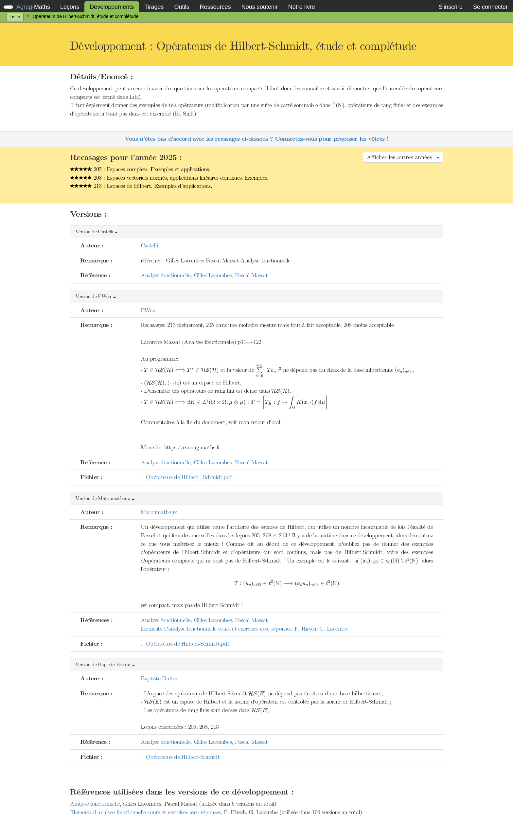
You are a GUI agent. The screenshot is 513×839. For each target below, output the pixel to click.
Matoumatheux (159, 512)
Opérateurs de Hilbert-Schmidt (180, 756)
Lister (15, 16)
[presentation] (334, 104)
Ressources (215, 7)
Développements (112, 7)
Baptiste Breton (160, 678)
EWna (148, 310)
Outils (181, 7)
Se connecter (490, 7)
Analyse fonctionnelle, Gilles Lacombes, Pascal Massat (204, 275)
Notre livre (301, 7)
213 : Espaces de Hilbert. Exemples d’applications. (141, 185)
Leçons (69, 7)
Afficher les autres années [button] (403, 157)
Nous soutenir (259, 7)
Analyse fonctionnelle (95, 803)
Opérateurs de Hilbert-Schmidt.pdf (185, 643)
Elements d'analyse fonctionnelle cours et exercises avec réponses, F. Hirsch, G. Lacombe (244, 628)
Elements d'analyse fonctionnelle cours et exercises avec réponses (145, 812)
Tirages (154, 7)
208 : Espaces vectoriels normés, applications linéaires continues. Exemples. (169, 177)
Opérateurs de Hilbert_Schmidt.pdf (186, 477)
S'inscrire (450, 7)
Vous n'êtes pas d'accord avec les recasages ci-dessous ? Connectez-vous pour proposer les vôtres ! (256, 139)
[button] (256, 231)
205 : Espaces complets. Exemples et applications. (140, 169)
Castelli (149, 245)
